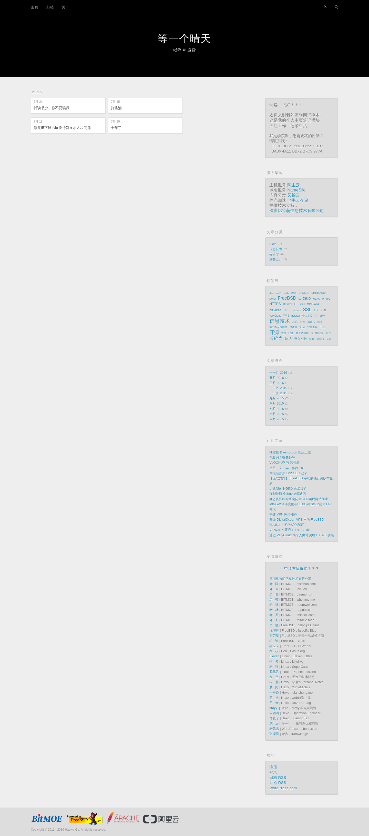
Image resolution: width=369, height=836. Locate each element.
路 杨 (274, 651)
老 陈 (274, 584)
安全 (302, 327)
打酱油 (116, 108)
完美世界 (312, 327)
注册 (273, 767)
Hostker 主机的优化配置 (286, 525)
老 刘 (274, 589)
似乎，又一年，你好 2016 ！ (290, 468)
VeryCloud (275, 315)
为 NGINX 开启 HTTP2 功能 (289, 530)
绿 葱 (274, 682)
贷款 (311, 339)
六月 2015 (276, 414)
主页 (34, 7)
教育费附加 (302, 333)
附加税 (320, 339)
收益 (291, 333)
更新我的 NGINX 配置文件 (288, 488)
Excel (273, 244)
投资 (283, 333)
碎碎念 (274, 254)
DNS (293, 292)
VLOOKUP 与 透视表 (284, 463)
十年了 (116, 128)
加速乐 (311, 321)
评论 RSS (277, 782)
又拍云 (293, 195)
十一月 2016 (278, 373)
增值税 (293, 327)
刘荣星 (274, 636)
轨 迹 (274, 641)
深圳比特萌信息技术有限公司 (296, 210)
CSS (286, 292)
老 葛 (274, 594)
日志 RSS (277, 777)
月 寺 (274, 703)
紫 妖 (274, 698)
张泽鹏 (274, 734)
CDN (278, 292)
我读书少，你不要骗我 (51, 108)
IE (295, 304)
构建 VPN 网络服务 (283, 514)
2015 (37, 92)
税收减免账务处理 (282, 457)
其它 (295, 321)
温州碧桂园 (317, 333)
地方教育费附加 (278, 327)
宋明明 (274, 713)
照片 (328, 333)
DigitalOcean (318, 292)
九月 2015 (276, 398)
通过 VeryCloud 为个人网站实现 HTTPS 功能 (301, 535)
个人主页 (307, 315)
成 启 (274, 723)
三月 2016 (276, 383)
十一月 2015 (278, 393)
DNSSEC (304, 292)
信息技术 (275, 249)
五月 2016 (276, 378)
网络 (288, 339)
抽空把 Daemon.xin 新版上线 (290, 452)
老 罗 (274, 615)
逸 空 (274, 677)
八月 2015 (276, 403)
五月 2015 (276, 419)
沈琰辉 (274, 630)
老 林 (274, 610)
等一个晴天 (184, 38)
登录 (273, 772)
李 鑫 (274, 625)
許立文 (274, 646)
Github (305, 298)
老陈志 (274, 729)
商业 (319, 321)
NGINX (275, 310)
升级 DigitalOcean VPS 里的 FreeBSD (296, 519)
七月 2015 (276, 409)
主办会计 (319, 315)
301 (271, 292)
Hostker (287, 304)
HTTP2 (326, 298)
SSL (307, 309)
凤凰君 (274, 672)
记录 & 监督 (184, 49)
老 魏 (274, 605)
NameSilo (296, 190)
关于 (65, 7)
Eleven (274, 656)
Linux (302, 304)
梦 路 (274, 687)
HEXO (316, 298)
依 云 (274, 661)
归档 (50, 7)
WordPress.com (283, 788)
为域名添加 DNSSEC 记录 (288, 473)
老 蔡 (274, 599)
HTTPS (275, 304)
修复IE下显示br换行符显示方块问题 (62, 128)
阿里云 (293, 185)
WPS (286, 315)
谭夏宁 (274, 718)
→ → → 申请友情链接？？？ (294, 568)
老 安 (274, 620)
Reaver (297, 310)
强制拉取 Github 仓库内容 (287, 494)
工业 (322, 327)
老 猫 (274, 667)
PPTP (287, 310)
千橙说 (274, 692)
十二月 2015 (278, 388)
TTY (316, 310)
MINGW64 (313, 304)
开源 (274, 332)
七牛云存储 (297, 200)
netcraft (295, 315)
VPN (323, 310)
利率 (302, 321)
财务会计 (275, 259)
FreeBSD (287, 298)
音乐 (329, 339)
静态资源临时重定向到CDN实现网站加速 (298, 499)
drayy (273, 708)
